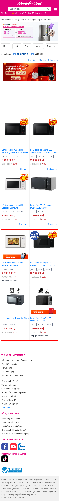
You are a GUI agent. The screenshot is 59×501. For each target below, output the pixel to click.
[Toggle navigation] (3, 8)
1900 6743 (17, 426)
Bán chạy (53, 60)
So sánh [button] (23, 169)
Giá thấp (30, 60)
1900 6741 (6, 426)
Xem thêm (5, 408)
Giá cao (41, 60)
